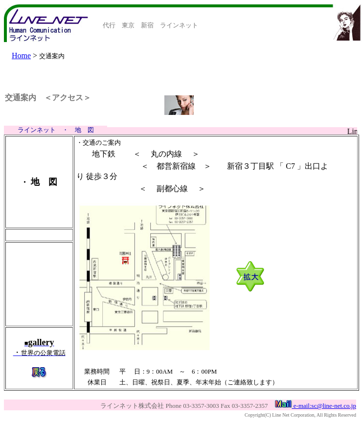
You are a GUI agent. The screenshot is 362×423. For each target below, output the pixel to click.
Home (21, 55)
